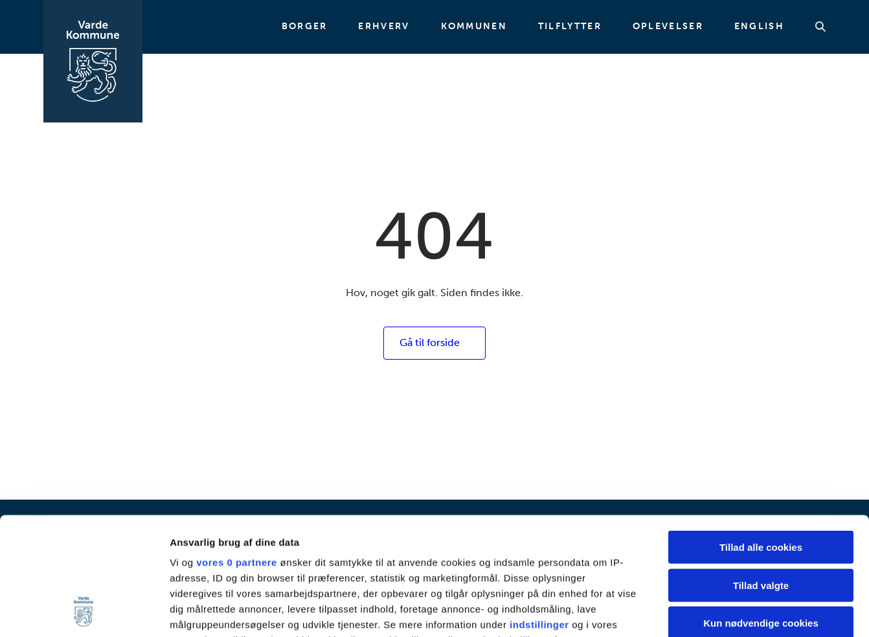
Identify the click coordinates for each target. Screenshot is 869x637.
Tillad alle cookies (760, 437)
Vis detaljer (673, 611)
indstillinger (539, 514)
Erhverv (383, 26)
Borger (305, 26)
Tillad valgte (761, 474)
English (759, 26)
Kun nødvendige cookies (760, 512)
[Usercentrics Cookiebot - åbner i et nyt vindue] (84, 611)
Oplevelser (668, 26)
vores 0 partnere (236, 451)
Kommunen (474, 26)
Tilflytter (570, 26)
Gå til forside (430, 342)
